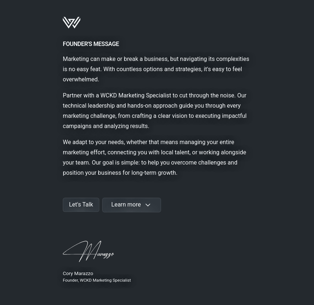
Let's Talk (81, 204)
